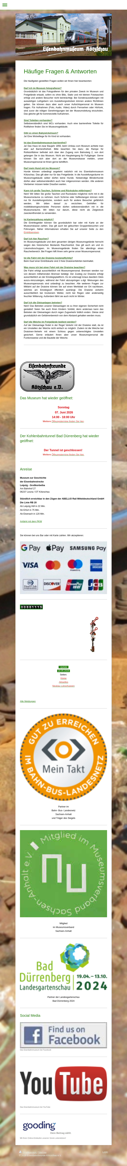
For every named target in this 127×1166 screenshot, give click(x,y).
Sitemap (42, 1152)
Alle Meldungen (28, 701)
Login (105, 1152)
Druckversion (28, 1152)
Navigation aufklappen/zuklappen (63, 5)
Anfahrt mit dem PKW (31, 521)
